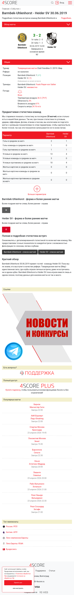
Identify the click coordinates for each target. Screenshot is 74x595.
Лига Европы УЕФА (13, 543)
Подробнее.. (66, 18)
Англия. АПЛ (10, 532)
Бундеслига (9, 549)
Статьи (52, 571)
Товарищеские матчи (27, 68)
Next (68, 327)
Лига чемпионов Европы (15, 538)
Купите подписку (13, 390)
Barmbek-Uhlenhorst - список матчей (20, 252)
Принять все (18, 582)
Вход (59, 3)
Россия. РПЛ (10, 526)
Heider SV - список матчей (51, 252)
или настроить (18, 588)
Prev (5, 327)
